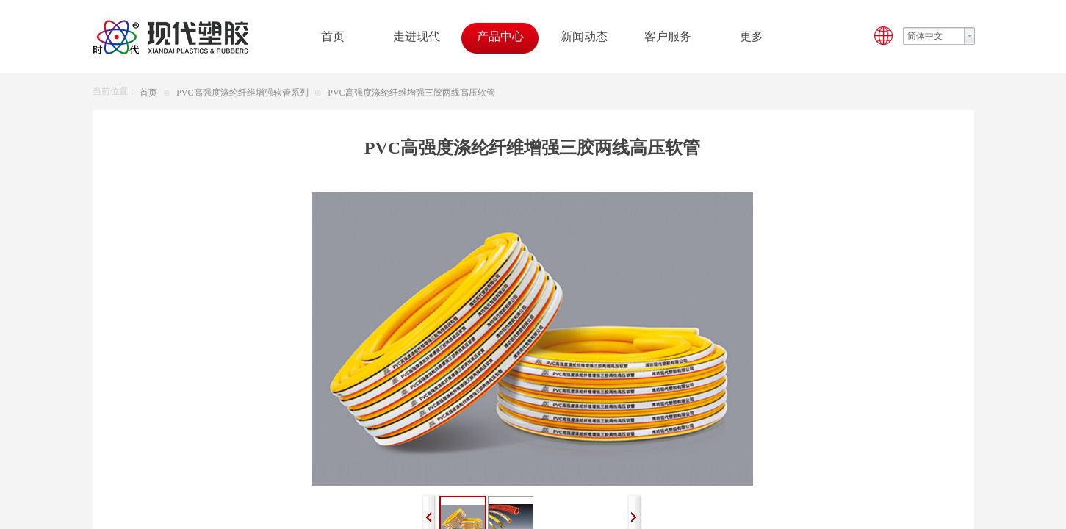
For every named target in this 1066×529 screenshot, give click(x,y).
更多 (751, 36)
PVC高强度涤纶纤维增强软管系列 (242, 92)
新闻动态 (584, 36)
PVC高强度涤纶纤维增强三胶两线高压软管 (411, 92)
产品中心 (500, 36)
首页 (148, 92)
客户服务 (667, 36)
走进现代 (416, 36)
